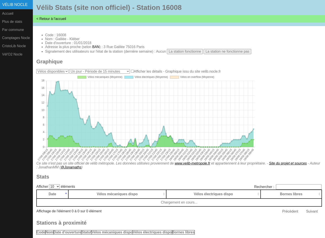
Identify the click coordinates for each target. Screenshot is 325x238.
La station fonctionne (185, 51)
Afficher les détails (148, 71)
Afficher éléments (55, 186)
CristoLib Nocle (14, 46)
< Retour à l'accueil (51, 19)
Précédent (290, 211)
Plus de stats (12, 21)
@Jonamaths (71, 167)
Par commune (13, 30)
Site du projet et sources (288, 163)
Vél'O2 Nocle (12, 54)
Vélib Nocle (15, 4)
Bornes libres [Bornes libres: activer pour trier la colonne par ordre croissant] (291, 194)
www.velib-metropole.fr (192, 163)
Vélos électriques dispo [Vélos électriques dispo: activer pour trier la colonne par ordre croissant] (213, 194)
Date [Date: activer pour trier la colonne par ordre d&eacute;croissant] (52, 194)
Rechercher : (287, 187)
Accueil (8, 13)
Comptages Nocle (16, 38)
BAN (95, 47)
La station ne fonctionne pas (227, 51)
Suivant (312, 211)
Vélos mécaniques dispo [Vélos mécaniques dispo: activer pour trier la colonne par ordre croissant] (117, 194)
